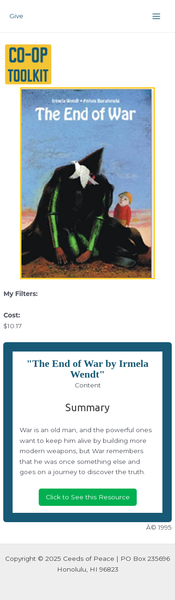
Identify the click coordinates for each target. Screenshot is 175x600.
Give (16, 16)
